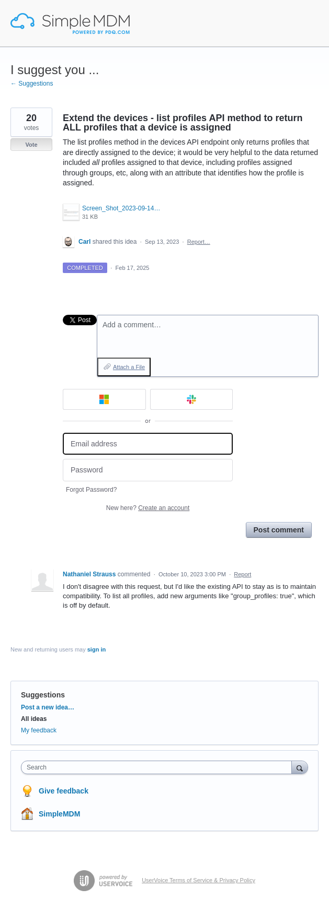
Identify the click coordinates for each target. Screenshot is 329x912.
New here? (147, 508)
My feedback (38, 730)
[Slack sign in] (191, 399)
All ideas (34, 719)
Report (242, 574)
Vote (31, 144)
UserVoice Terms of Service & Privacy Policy (198, 880)
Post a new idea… (47, 707)
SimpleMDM (59, 814)
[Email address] (148, 444)
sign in (96, 649)
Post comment (279, 530)
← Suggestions (31, 83)
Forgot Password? (91, 489)
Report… (198, 242)
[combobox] (158, 767)
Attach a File (129, 367)
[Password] (148, 470)
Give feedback (63, 791)
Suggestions (43, 695)
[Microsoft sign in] (104, 399)
